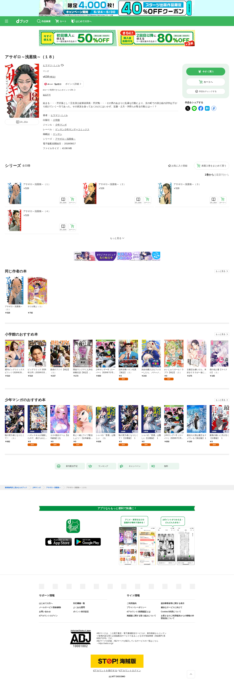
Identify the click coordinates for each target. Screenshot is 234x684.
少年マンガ (61, 124)
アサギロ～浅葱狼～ (65, 139)
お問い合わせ (45, 612)
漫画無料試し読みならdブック (16, 487)
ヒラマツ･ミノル (51, 65)
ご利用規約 (131, 603)
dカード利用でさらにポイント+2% (58, 90)
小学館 (56, 120)
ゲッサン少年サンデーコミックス (72, 129)
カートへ (208, 82)
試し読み (24, 122)
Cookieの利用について (171, 612)
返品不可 (47, 95)
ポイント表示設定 (81, 612)
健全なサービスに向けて (171, 607)
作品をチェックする (208, 91)
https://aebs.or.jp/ (105, 643)
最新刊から (222, 174)
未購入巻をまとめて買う (213, 165)
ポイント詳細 (72, 84)
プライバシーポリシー (136, 607)
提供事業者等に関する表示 (172, 603)
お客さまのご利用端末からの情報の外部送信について (177, 617)
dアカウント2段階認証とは (138, 612)
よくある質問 (79, 607)
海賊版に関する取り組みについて (141, 616)
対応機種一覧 (79, 603)
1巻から (209, 174)
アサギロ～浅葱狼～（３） (187, 184)
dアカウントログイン (48, 616)
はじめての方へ (46, 603)
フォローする (62, 65)
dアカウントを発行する (105, 670)
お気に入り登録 (179, 165)
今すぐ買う (208, 71)
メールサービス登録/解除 (50, 607)
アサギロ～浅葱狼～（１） (37, 184)
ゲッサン (57, 134)
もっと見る (220, 271)
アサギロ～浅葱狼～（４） (37, 211)
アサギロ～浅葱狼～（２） (112, 184)
